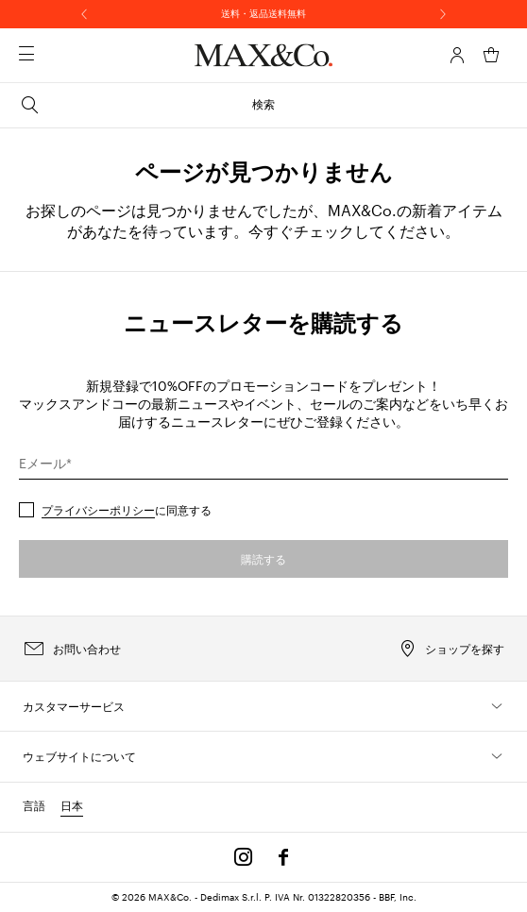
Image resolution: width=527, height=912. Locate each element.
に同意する (127, 509)
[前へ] (84, 14)
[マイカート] (491, 54)
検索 (147, 104)
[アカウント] (457, 54)
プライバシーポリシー (98, 509)
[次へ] (442, 14)
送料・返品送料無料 (263, 13)
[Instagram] (243, 857)
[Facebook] (283, 857)
